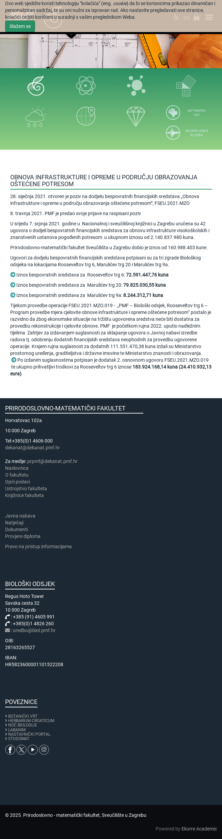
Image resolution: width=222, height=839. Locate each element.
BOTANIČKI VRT (21, 716)
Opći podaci (17, 481)
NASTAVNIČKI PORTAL (29, 734)
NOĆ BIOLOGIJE (22, 725)
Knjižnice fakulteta (24, 495)
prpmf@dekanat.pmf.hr (52, 461)
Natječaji (14, 522)
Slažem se (20, 26)
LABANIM (17, 730)
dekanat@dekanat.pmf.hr (32, 447)
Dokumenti (16, 529)
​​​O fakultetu (17, 475)
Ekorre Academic (199, 828)
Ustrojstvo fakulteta (26, 488)
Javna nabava (20, 516)
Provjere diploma (23, 536)
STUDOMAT (18, 738)
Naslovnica (17, 468)
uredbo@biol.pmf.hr (34, 630)
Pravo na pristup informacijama (39, 546)
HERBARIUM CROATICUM (31, 720)
